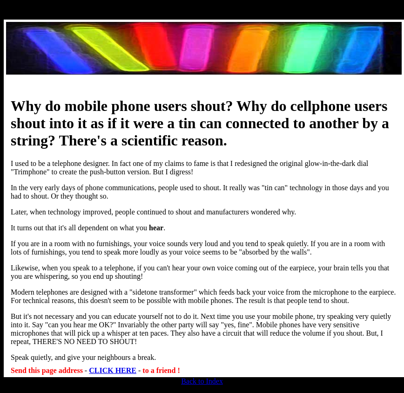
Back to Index (202, 381)
